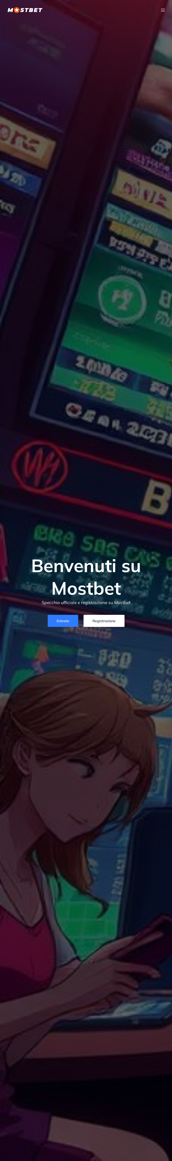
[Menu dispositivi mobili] (163, 10)
